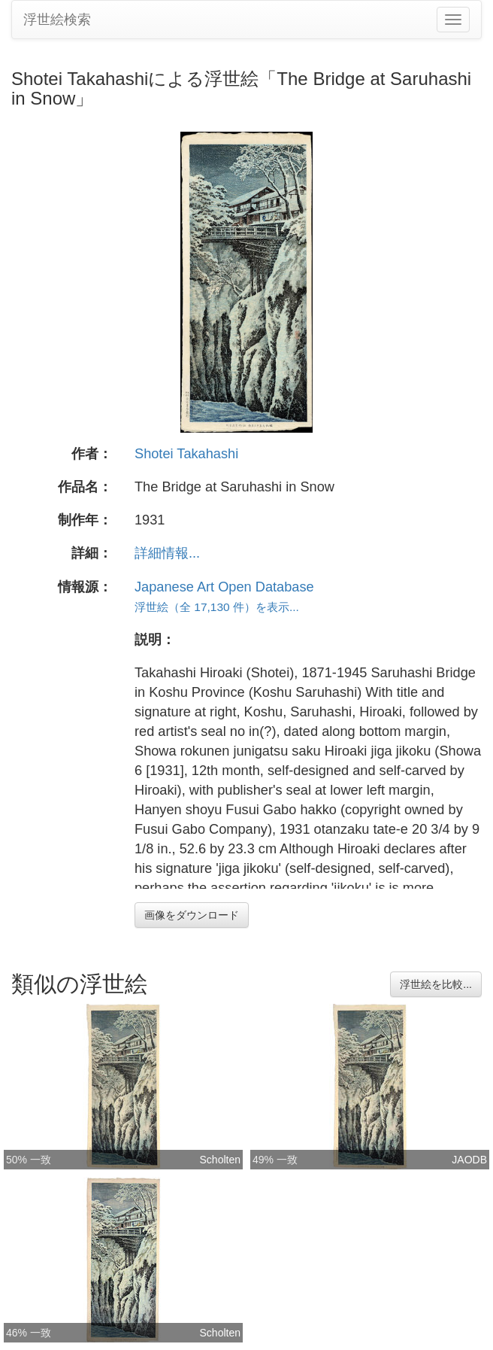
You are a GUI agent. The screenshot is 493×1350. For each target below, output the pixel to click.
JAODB (469, 1160)
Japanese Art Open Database (224, 586)
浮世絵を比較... (436, 984)
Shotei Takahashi (186, 453)
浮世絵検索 (57, 19)
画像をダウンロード (191, 915)
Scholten (220, 1160)
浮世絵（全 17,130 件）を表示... (217, 607)
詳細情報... (167, 553)
